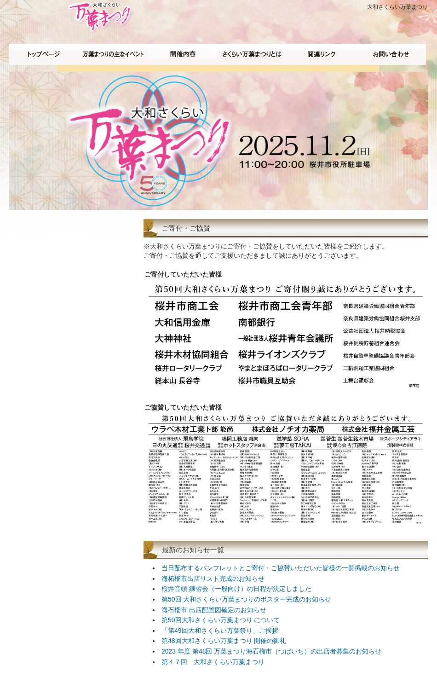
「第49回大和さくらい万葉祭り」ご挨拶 (219, 630)
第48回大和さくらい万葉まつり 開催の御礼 (223, 640)
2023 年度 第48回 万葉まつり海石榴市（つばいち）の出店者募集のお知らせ (271, 651)
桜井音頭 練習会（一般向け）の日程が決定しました (236, 588)
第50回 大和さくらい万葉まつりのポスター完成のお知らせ (246, 599)
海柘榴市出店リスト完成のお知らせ (212, 578)
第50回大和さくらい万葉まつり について (220, 620)
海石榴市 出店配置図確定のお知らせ (213, 609)
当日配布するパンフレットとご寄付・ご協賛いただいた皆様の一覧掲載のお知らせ (280, 568)
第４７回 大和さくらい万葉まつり (212, 661)
